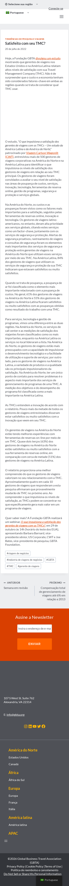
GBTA (50, 559)
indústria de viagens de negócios (24, 559)
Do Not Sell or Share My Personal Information (32, 874)
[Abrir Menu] (61, 16)
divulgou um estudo (48, 58)
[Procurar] (53, 16)
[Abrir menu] (6, 841)
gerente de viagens (28, 566)
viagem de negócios (18, 553)
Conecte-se (56, 8)
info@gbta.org (15, 714)
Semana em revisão (18, 585)
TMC (10, 566)
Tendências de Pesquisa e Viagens (24, 39)
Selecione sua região (19, 4)
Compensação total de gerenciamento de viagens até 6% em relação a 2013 (52, 591)
